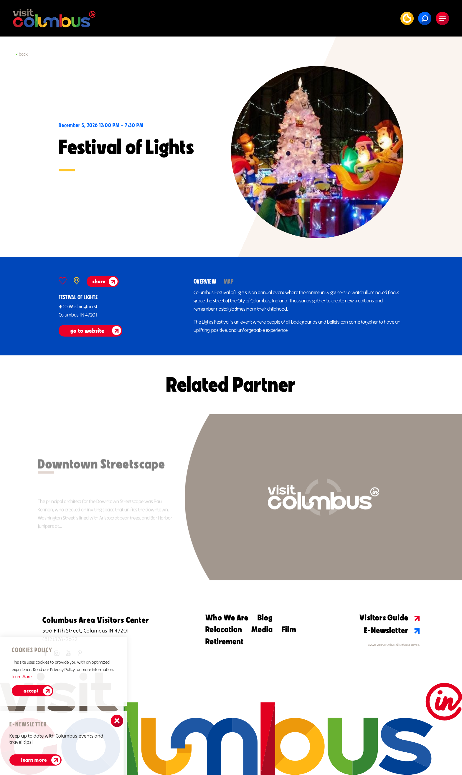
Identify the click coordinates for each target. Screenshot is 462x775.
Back (21, 54)
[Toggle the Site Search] (424, 18)
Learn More (34, 760)
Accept (31, 691)
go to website (87, 330)
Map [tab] (229, 281)
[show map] (77, 280)
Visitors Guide (389, 617)
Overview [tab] (205, 281)
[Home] (54, 18)
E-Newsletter (392, 630)
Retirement (224, 641)
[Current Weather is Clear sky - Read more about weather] (407, 18)
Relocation (223, 629)
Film (289, 629)
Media (262, 629)
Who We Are (226, 617)
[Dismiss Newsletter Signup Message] (117, 721)
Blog (265, 617)
